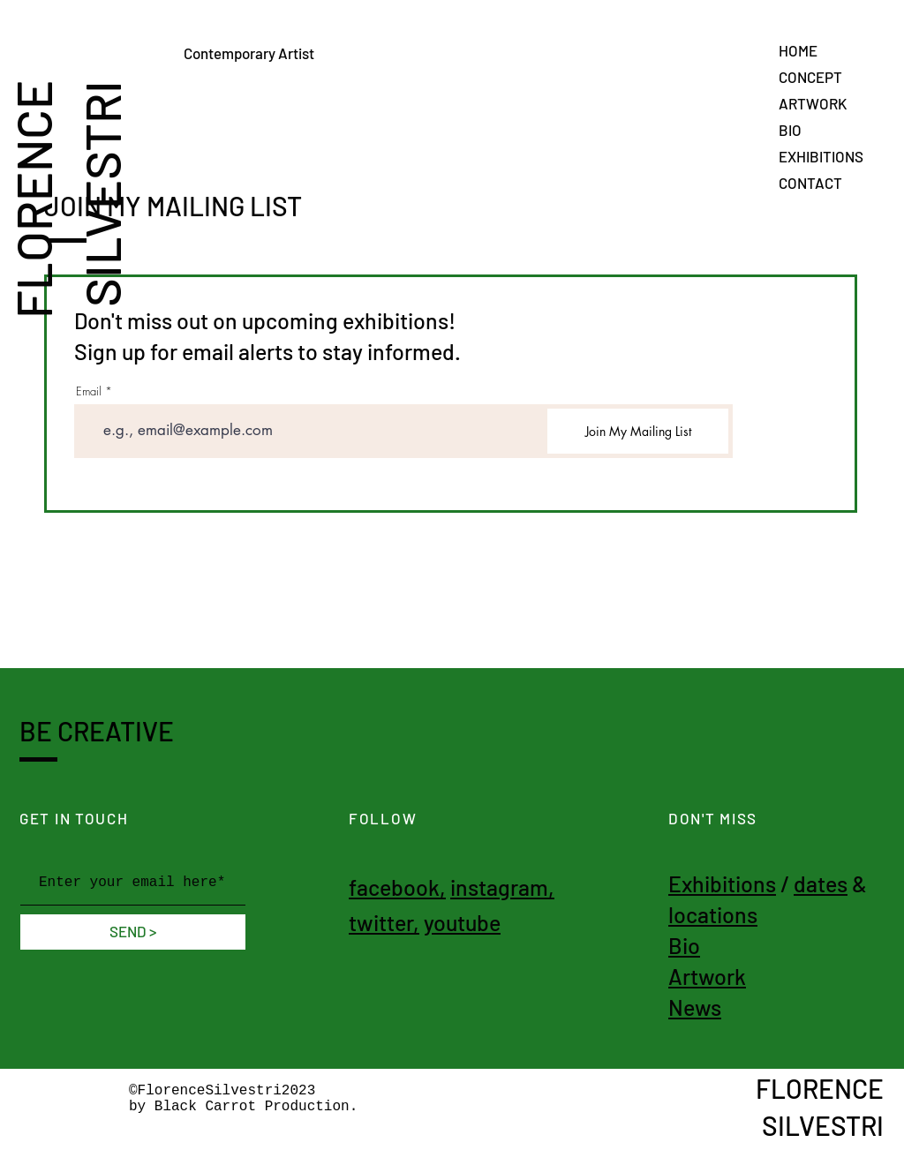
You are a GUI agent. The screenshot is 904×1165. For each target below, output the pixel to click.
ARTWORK (813, 103)
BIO (790, 130)
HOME (798, 50)
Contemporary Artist (278, 53)
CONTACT (810, 183)
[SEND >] (132, 932)
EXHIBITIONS (821, 156)
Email (89, 391)
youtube (462, 922)
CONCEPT (810, 77)
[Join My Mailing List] (638, 431)
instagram (499, 887)
